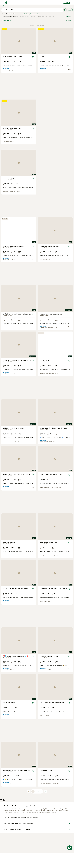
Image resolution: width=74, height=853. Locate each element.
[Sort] (69, 20)
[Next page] (45, 722)
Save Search (6, 20)
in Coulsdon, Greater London (31, 14)
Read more (68, 16)
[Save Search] (69, 847)
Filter (68, 10)
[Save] (33, 57)
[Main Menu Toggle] (2, 2)
